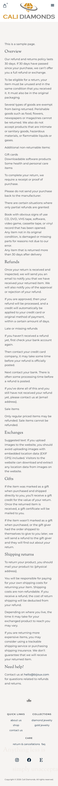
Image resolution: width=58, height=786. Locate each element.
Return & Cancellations (26, 744)
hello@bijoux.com (36, 674)
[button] (52, 5)
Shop (16, 725)
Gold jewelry (41, 725)
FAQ (43, 744)
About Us (16, 720)
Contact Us (16, 730)
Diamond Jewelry (42, 720)
